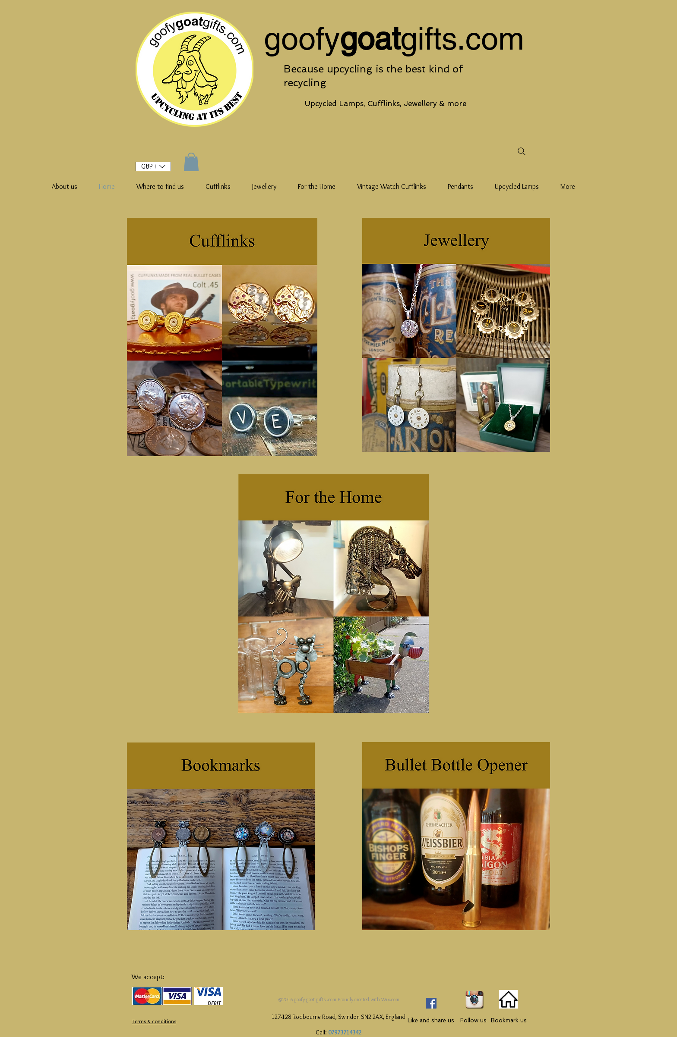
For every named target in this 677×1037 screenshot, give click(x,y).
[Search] (521, 151)
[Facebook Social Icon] (431, 1003)
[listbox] (153, 166)
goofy (302, 38)
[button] (153, 166)
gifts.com (462, 38)
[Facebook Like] (434, 985)
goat (370, 38)
